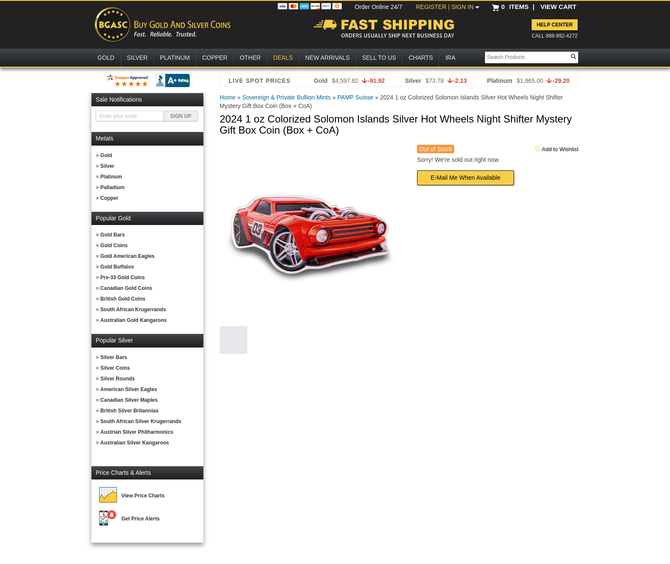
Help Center (555, 25)
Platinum (111, 177)
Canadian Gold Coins (126, 288)
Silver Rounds (117, 379)
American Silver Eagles (128, 389)
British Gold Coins (122, 299)
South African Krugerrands (133, 310)
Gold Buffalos (117, 267)
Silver (107, 166)
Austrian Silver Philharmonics (136, 432)
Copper (109, 198)
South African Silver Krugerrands (141, 421)
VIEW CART (558, 6)
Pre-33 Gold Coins (122, 278)
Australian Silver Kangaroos (134, 443)
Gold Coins (114, 245)
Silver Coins (115, 368)
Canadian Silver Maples (129, 400)
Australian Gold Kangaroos (133, 320)
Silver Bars (113, 357)
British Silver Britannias (129, 411)
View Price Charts (143, 496)
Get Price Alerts (140, 519)
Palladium (112, 187)
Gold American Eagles (127, 256)
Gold (106, 155)
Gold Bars (112, 235)
